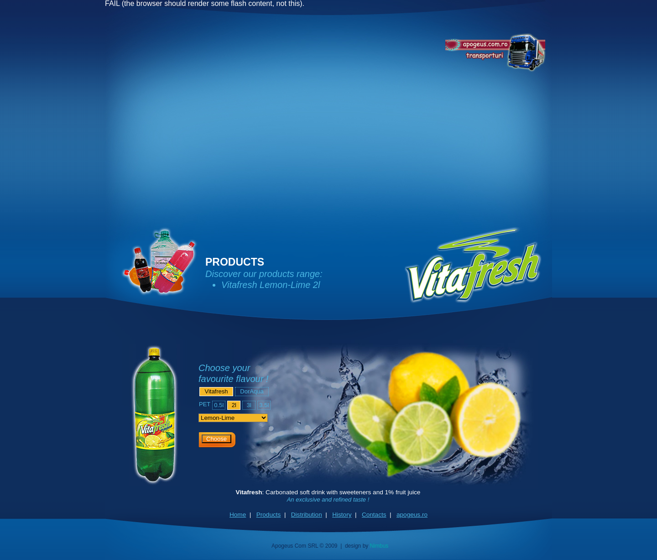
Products (268, 514)
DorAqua (251, 391)
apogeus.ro (412, 514)
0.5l (219, 405)
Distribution (306, 514)
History (341, 514)
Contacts (374, 514)
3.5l (264, 405)
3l (249, 405)
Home (237, 514)
